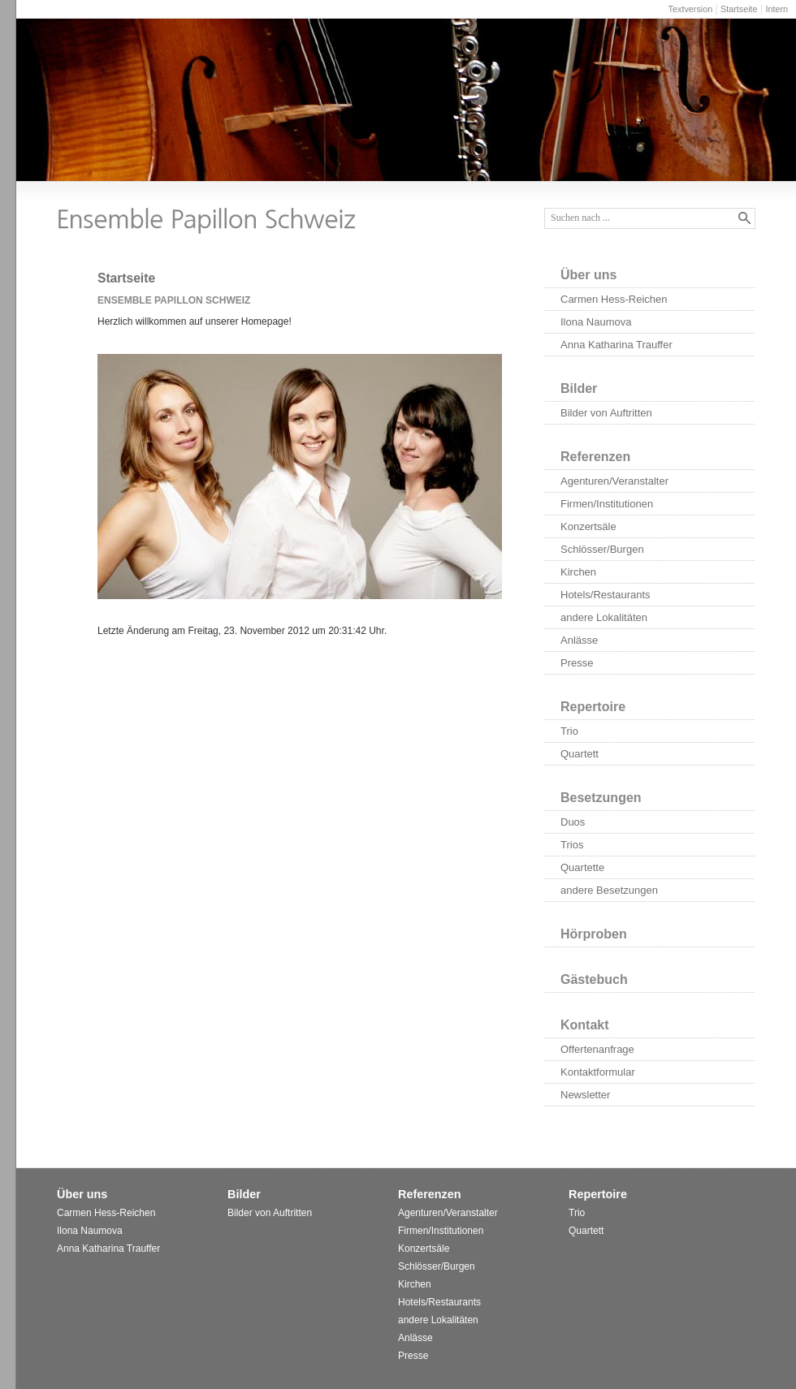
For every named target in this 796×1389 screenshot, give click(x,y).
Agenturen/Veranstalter (614, 481)
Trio (569, 731)
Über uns (588, 275)
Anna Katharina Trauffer (616, 345)
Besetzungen (601, 797)
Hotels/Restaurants (605, 595)
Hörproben (593, 934)
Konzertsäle (588, 526)
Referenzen (595, 457)
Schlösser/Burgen (602, 549)
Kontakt (584, 1025)
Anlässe (579, 640)
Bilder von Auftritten (606, 413)
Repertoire (592, 707)
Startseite (739, 9)
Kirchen (578, 572)
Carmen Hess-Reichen (614, 299)
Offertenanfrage (597, 1049)
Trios (571, 845)
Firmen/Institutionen (606, 504)
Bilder (578, 388)
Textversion (690, 9)
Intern (776, 9)
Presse (576, 663)
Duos (572, 822)
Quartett (579, 754)
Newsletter (585, 1095)
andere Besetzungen (609, 890)
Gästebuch (594, 979)
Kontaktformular (597, 1072)
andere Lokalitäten (603, 617)
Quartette (582, 867)
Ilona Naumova (595, 322)
